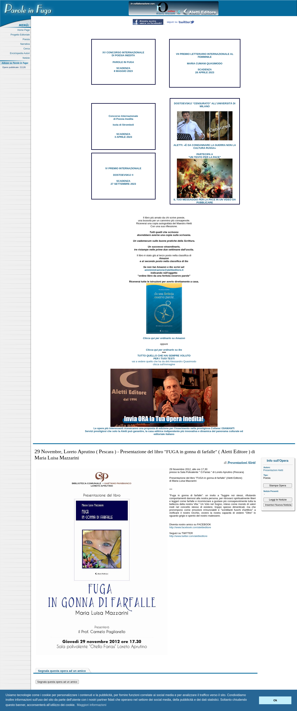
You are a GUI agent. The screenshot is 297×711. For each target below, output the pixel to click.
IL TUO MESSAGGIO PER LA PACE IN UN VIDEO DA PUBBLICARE (205, 201)
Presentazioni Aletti (273, 470)
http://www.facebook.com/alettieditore (190, 527)
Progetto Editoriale (21, 34)
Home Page (24, 30)
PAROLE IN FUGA (123, 62)
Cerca (27, 48)
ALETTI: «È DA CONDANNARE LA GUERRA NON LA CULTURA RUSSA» (204, 146)
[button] (255, 700)
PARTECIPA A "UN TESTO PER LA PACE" (205, 156)
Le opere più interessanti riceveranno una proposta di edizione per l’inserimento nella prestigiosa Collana (164, 428)
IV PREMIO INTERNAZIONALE (123, 168)
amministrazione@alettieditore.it (164, 269)
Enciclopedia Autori (20, 53)
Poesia (27, 39)
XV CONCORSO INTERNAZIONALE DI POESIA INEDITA (123, 54)
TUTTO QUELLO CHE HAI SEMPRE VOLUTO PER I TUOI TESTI (164, 357)
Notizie (27, 58)
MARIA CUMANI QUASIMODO (204, 63)
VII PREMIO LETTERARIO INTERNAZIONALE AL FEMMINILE (204, 55)
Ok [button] (275, 700)
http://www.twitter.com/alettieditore (188, 536)
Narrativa (25, 44)
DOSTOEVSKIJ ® (123, 174)
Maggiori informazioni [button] (91, 705)
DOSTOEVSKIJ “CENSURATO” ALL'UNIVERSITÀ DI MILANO (204, 105)
